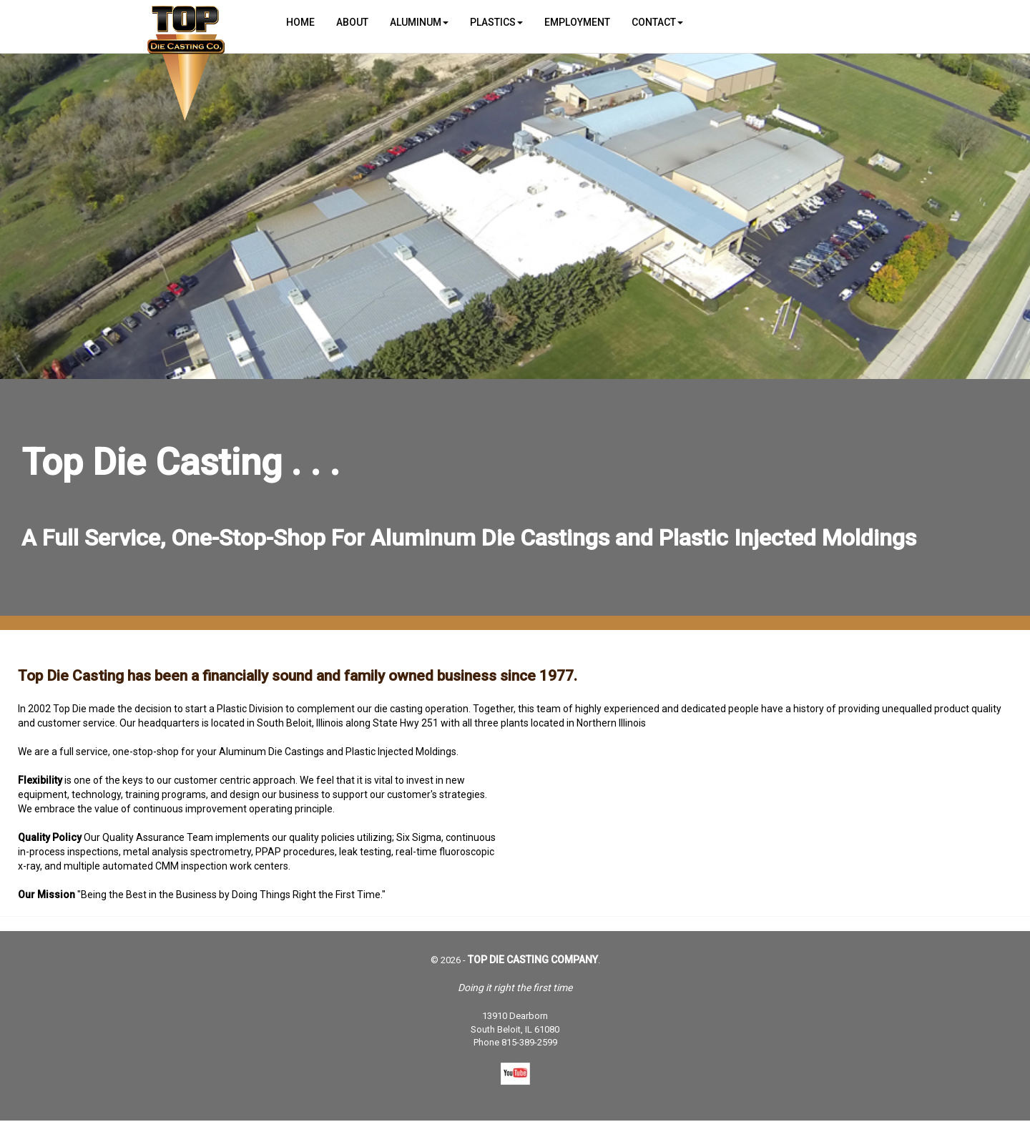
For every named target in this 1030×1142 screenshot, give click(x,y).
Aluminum (419, 22)
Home (300, 22)
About (352, 22)
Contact (657, 22)
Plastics (496, 22)
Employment (577, 22)
